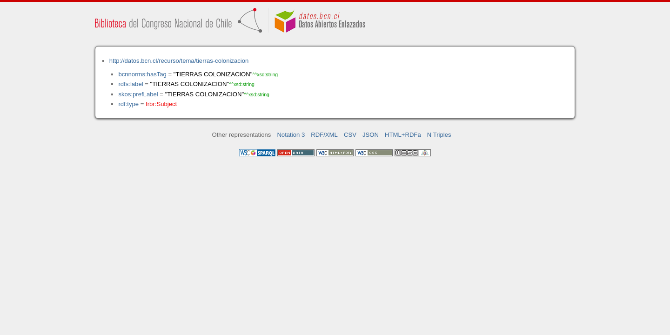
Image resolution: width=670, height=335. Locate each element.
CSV (350, 134)
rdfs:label (130, 83)
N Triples (439, 134)
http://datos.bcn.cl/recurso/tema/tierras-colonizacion (178, 60)
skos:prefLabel (138, 94)
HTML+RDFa (403, 134)
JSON (370, 134)
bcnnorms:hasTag (142, 74)
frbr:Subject (161, 103)
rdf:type (128, 103)
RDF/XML (324, 134)
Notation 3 (291, 134)
